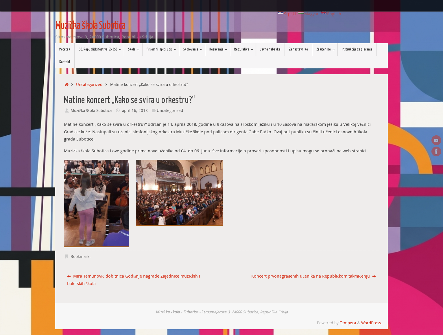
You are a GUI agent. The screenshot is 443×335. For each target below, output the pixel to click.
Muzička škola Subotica (90, 26)
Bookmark (80, 256)
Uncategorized (89, 84)
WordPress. (371, 322)
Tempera (348, 322)
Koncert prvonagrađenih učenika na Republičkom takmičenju (313, 276)
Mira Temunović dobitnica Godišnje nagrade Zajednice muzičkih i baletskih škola (133, 279)
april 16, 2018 (135, 110)
